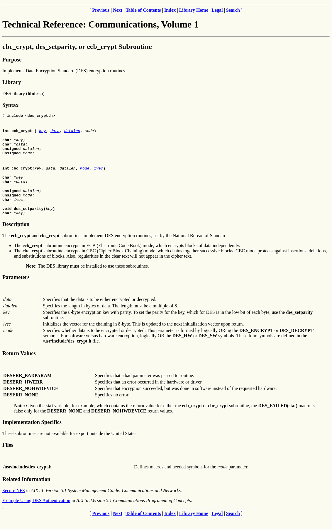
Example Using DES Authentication (36, 511)
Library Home (193, 10)
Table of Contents (143, 10)
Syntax (10, 105)
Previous (100, 10)
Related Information (26, 490)
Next (117, 10)
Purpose (11, 60)
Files (7, 455)
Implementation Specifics (32, 432)
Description (15, 235)
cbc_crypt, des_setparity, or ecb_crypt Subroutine (77, 46)
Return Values (19, 364)
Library (11, 82)
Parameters (15, 288)
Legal (217, 10)
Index (170, 10)
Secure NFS (13, 501)
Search (233, 10)
